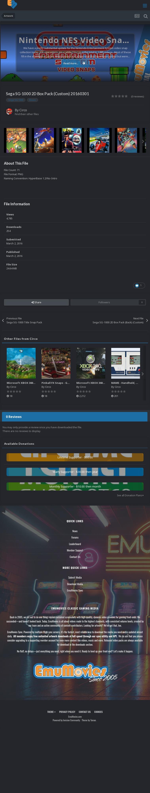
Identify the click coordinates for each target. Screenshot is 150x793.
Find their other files (27, 114)
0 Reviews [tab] (14, 417)
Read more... (74, 63)
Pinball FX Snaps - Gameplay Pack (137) (67, 383)
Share (36, 302)
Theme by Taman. (89, 720)
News (75, 531)
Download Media (75, 584)
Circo (23, 110)
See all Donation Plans (130, 495)
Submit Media (75, 577)
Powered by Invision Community (66, 720)
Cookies (98, 711)
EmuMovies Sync (75, 590)
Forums (75, 537)
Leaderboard (75, 544)
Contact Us (75, 557)
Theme (51, 711)
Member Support (75, 550)
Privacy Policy (67, 711)
